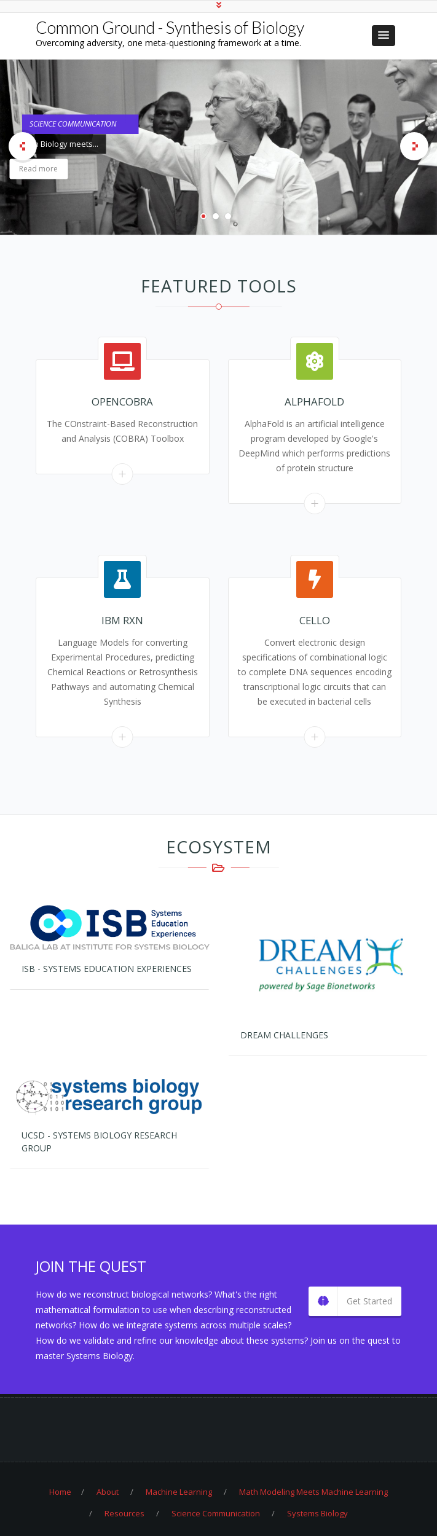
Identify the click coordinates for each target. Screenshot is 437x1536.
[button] (383, 35)
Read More (122, 474)
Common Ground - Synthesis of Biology (170, 27)
